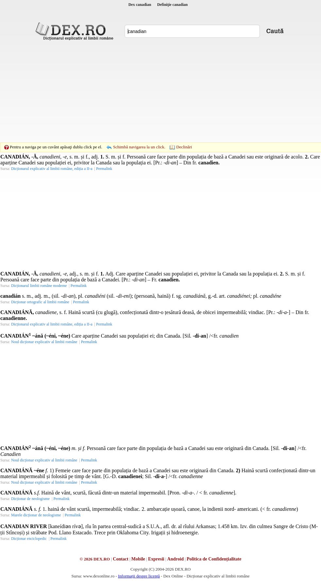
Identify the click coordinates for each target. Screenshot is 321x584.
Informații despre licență (139, 576)
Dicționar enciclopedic (29, 538)
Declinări (184, 146)
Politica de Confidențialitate (214, 559)
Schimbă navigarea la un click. (139, 146)
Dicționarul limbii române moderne (39, 285)
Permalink (104, 168)
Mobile (138, 559)
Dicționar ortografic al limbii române (40, 302)
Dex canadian (139, 4)
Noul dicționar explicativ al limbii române (44, 342)
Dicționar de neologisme (30, 498)
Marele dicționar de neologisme (36, 515)
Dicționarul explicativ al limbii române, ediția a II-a (52, 168)
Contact (120, 559)
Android (175, 559)
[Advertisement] (150, 91)
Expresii (156, 559)
